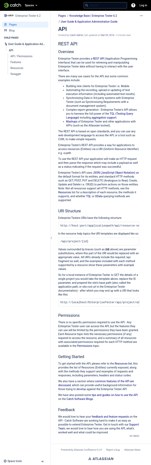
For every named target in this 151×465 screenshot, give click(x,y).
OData (99, 196)
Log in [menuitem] (143, 5)
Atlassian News (132, 449)
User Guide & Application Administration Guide (89, 21)
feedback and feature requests (110, 416)
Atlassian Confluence (85, 449)
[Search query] (105, 5)
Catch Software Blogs (79, 399)
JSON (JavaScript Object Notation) (114, 172)
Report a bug (113, 449)
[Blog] (25, 30)
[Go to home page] (12, 5)
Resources (64, 192)
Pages (62, 15)
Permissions (84, 345)
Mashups (71, 121)
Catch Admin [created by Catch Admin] (76, 35)
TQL (88, 196)
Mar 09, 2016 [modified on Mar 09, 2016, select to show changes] (107, 35)
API (102, 58)
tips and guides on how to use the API (115, 395)
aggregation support (104, 117)
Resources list (123, 363)
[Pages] (25, 25)
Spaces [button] (29, 5)
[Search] (86, 5)
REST (96, 58)
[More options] (141, 16)
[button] (133, 5)
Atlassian (100, 458)
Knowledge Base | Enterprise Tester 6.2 (93, 15)
